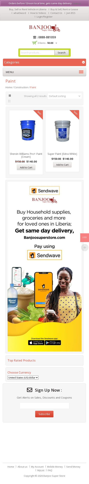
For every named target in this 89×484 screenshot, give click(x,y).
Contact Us (56, 13)
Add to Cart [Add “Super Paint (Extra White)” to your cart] (62, 164)
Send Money (73, 466)
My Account (37, 466)
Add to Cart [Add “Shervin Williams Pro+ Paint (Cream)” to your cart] (26, 167)
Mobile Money (55, 466)
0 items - (45, 43)
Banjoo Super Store (54, 475)
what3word (20, 13)
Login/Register (45, 16)
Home (8, 87)
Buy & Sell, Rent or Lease (64, 9)
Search (62, 52)
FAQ (50, 470)
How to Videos (38, 13)
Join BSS (70, 13)
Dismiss (76, 3)
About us (22, 466)
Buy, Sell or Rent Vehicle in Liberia (27, 9)
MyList (40, 470)
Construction (21, 87)
